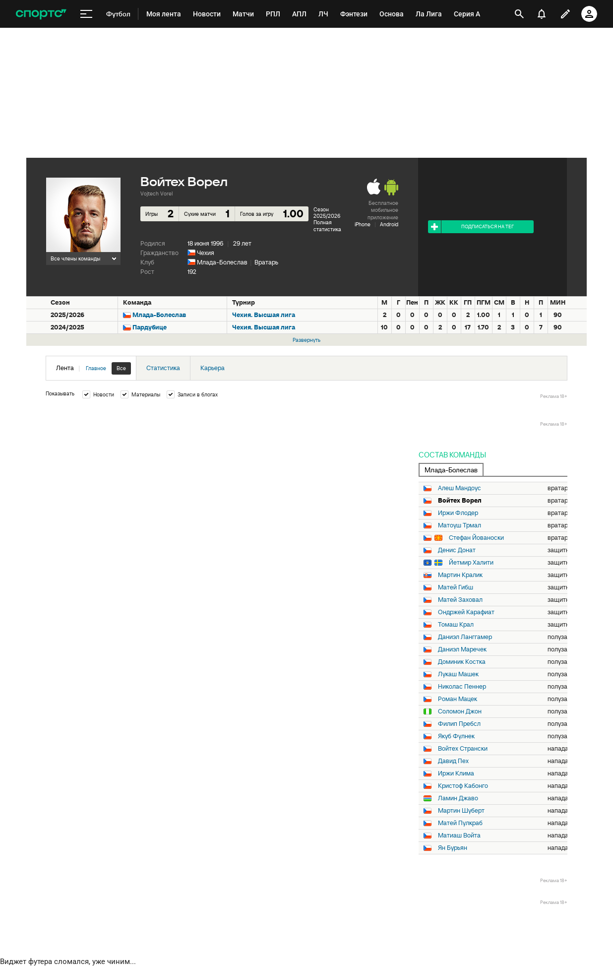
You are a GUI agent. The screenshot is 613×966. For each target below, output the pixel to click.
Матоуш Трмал (459, 525)
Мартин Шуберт (461, 811)
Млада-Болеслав (222, 262)
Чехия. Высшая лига (263, 315)
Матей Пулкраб (460, 823)
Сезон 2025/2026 (326, 212)
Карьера (212, 368)
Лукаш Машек (458, 674)
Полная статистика (327, 225)
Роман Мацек (457, 699)
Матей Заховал (460, 600)
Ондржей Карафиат (466, 612)
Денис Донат (457, 550)
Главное (96, 368)
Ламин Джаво (458, 798)
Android (389, 224)
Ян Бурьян (452, 848)
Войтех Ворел (460, 501)
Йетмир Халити (471, 563)
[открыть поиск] (519, 14)
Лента (93, 368)
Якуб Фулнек (456, 736)
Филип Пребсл (459, 724)
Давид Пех (453, 761)
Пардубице (149, 327)
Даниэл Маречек (462, 649)
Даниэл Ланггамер (465, 637)
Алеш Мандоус (459, 488)
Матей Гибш (455, 587)
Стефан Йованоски (476, 538)
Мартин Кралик (460, 575)
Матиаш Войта (459, 835)
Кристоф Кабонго (463, 786)
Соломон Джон (460, 711)
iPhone (362, 224)
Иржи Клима (456, 773)
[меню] (86, 14)
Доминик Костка (462, 662)
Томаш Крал (456, 625)
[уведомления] (541, 14)
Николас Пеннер (462, 687)
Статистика (163, 368)
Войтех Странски (463, 749)
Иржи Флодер (458, 513)
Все (121, 368)
